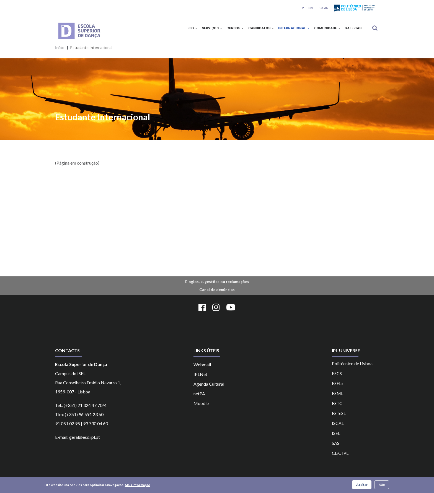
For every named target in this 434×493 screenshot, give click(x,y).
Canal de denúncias (217, 293)
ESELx (337, 387)
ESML (337, 397)
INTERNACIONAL (291, 30)
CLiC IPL (340, 457)
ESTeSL (339, 417)
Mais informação (137, 485)
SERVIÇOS (205, 30)
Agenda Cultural (208, 387)
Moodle (201, 407)
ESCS (337, 377)
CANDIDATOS (257, 30)
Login (323, 8)
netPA (199, 397)
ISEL (336, 437)
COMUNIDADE (325, 30)
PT (303, 8)
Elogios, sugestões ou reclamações (217, 285)
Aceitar (362, 484)
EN (310, 8)
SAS (335, 447)
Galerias (352, 30)
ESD (184, 30)
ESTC (337, 407)
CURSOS (229, 30)
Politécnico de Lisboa (352, 367)
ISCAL (338, 427)
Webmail (202, 368)
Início (59, 51)
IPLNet (200, 378)
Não (382, 484)
